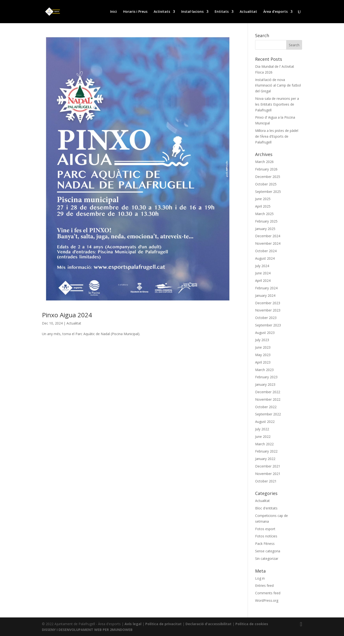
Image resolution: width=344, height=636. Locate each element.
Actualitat (248, 12)
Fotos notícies (266, 536)
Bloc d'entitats (266, 508)
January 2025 (265, 228)
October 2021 (266, 481)
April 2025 (263, 206)
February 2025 (266, 221)
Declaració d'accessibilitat (208, 624)
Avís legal (133, 624)
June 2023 (263, 347)
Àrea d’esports (275, 12)
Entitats (222, 12)
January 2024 (265, 295)
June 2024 (263, 273)
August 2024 (265, 258)
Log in (260, 578)
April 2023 (263, 362)
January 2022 (265, 458)
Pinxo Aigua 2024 (67, 315)
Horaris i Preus (135, 12)
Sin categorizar (266, 558)
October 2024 (266, 251)
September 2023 (268, 325)
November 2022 (267, 399)
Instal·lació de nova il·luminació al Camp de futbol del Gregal (278, 85)
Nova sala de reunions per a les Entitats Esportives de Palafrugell (277, 104)
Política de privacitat (163, 624)
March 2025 (264, 213)
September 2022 (268, 414)
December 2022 (267, 392)
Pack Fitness (265, 543)
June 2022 (263, 436)
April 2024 (263, 280)
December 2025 (267, 176)
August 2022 (265, 421)
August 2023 (265, 332)
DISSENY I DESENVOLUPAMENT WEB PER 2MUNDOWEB (87, 629)
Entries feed (264, 585)
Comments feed (267, 593)
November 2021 (267, 473)
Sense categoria (267, 551)
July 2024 (262, 266)
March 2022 (264, 444)
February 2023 (266, 377)
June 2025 (263, 198)
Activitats (162, 12)
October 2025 (266, 184)
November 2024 (267, 243)
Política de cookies (251, 624)
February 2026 (266, 169)
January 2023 (265, 384)
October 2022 (266, 407)
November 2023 (267, 310)
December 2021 (267, 466)
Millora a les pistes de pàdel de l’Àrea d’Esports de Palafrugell (276, 136)
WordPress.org (266, 600)
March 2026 (264, 161)
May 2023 (263, 354)
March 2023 (264, 369)
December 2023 (267, 303)
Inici (113, 12)
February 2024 (266, 288)
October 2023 (266, 317)
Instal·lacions (192, 12)
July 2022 (262, 429)
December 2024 (267, 236)
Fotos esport (265, 529)
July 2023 (262, 340)
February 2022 (266, 451)
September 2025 (268, 191)
